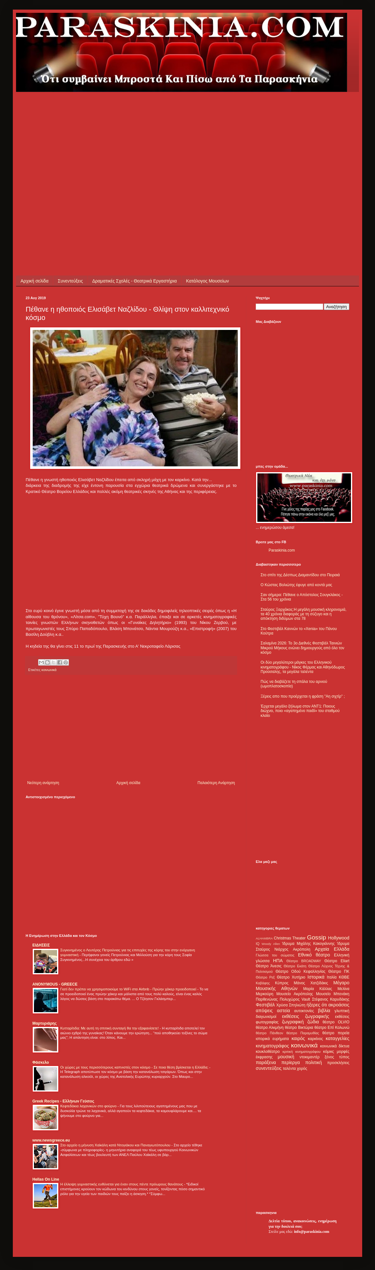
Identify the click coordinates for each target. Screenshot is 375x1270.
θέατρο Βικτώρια (299, 1027)
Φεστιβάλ (265, 1004)
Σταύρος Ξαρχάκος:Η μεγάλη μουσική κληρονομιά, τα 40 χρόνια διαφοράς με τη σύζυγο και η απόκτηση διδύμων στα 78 (303, 614)
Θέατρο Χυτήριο (291, 977)
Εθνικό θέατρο (314, 954)
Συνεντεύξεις (70, 280)
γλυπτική (341, 1011)
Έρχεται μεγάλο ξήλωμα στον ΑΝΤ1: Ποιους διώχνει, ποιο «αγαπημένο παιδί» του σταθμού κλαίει (300, 711)
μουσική (286, 1056)
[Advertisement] (60, 152)
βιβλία (324, 1010)
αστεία (283, 1010)
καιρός (298, 1038)
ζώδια (313, 1021)
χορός (302, 1068)
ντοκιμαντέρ (310, 1057)
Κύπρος (281, 983)
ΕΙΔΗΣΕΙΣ (41, 945)
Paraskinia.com (282, 550)
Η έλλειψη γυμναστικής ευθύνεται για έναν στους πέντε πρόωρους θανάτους (122, 1184)
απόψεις (264, 1010)
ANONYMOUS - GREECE (55, 984)
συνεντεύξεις (269, 1068)
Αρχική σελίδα (34, 280)
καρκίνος (315, 1038)
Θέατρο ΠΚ (338, 971)
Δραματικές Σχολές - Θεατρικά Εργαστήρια (134, 280)
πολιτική (313, 1062)
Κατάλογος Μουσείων (207, 280)
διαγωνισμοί (266, 1016)
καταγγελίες (337, 1038)
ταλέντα (289, 1068)
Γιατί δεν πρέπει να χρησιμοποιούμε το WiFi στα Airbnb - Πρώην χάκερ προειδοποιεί (128, 989)
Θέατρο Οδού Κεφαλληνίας (301, 971)
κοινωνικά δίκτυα (334, 1046)
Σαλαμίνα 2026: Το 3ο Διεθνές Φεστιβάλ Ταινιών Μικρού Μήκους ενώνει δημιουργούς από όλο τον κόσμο (302, 648)
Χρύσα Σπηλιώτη (290, 1005)
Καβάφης (263, 983)
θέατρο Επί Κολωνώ (331, 1027)
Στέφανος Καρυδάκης (330, 999)
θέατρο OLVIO (335, 1022)
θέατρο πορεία (335, 1033)
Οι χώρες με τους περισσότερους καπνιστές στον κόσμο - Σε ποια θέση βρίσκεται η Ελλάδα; (134, 1067)
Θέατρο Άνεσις (269, 966)
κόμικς (328, 1051)
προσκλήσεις (338, 1063)
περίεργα (290, 1062)
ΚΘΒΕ (344, 977)
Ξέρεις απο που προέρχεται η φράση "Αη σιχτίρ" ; (303, 696)
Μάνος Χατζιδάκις (311, 983)
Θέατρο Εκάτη (295, 966)
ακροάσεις (339, 1004)
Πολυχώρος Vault (295, 999)
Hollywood (338, 937)
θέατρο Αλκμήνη (270, 1027)
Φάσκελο (40, 1062)
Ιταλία (332, 977)
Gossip (316, 937)
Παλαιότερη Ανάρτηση (216, 783)
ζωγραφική (293, 1021)
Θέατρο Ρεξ (265, 977)
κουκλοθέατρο (268, 1051)
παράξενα (266, 1062)
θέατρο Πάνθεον (269, 1033)
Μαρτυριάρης (44, 1023)
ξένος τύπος (337, 1057)
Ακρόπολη (302, 949)
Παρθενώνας (267, 999)
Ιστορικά (315, 976)
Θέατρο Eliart (336, 961)
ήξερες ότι (316, 1004)
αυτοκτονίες (304, 1011)
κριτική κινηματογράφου (301, 1051)
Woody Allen (271, 944)
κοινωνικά (48, 670)
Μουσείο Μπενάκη (332, 994)
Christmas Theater (289, 938)
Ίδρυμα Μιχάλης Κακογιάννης (308, 943)
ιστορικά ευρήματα (272, 1038)
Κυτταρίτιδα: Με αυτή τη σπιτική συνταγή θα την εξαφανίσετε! (110, 1028)
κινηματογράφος (272, 1045)
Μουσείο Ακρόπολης (294, 994)
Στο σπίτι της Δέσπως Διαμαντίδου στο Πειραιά (300, 575)
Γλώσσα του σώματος (275, 955)
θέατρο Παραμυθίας (303, 1033)
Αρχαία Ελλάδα (332, 949)
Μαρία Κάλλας (317, 989)
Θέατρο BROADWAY (304, 961)
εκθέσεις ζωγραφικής (305, 1016)
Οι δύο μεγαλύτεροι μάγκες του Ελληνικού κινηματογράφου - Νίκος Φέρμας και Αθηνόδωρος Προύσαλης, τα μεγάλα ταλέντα (303, 667)
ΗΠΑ (278, 960)
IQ (257, 944)
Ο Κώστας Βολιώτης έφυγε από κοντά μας (296, 585)
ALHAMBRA (264, 938)
